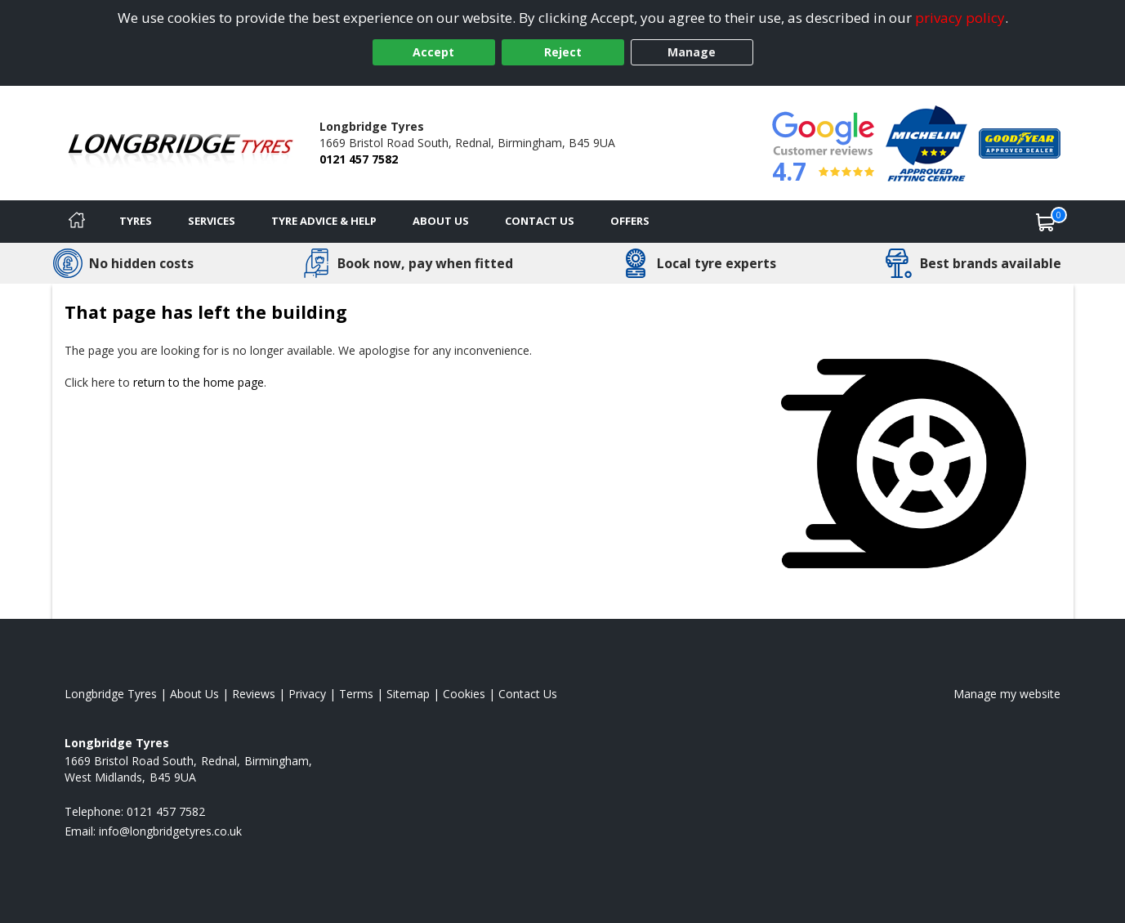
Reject (563, 52)
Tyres (135, 220)
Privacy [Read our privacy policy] (307, 693)
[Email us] (170, 831)
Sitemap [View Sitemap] (408, 693)
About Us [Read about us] (194, 693)
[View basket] (1046, 221)
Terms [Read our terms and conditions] (356, 693)
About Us (441, 220)
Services (211, 220)
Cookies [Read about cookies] (464, 693)
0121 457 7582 (358, 159)
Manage (691, 52)
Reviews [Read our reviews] (253, 693)
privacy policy (960, 17)
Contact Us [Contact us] (539, 220)
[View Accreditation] (926, 142)
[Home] (76, 221)
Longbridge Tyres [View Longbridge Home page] (111, 693)
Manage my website (1006, 693)
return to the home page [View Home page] (198, 382)
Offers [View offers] (630, 220)
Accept (433, 52)
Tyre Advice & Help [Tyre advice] (324, 220)
